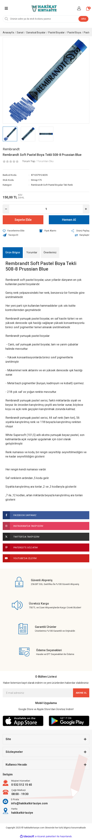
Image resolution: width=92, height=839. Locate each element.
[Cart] (87, 8)
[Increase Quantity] (86, 209)
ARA (83, 19)
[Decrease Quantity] (6, 209)
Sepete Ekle (23, 220)
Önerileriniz (50, 252)
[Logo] (43, 8)
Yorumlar (31, 252)
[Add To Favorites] (13, 231)
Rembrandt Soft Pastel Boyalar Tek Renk (52, 184)
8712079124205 (39, 175)
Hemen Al (69, 220)
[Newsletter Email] (46, 692)
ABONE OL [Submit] (81, 693)
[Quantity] (46, 209)
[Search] (46, 18)
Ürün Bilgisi (12, 252)
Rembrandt (11, 149)
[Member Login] (79, 8)
